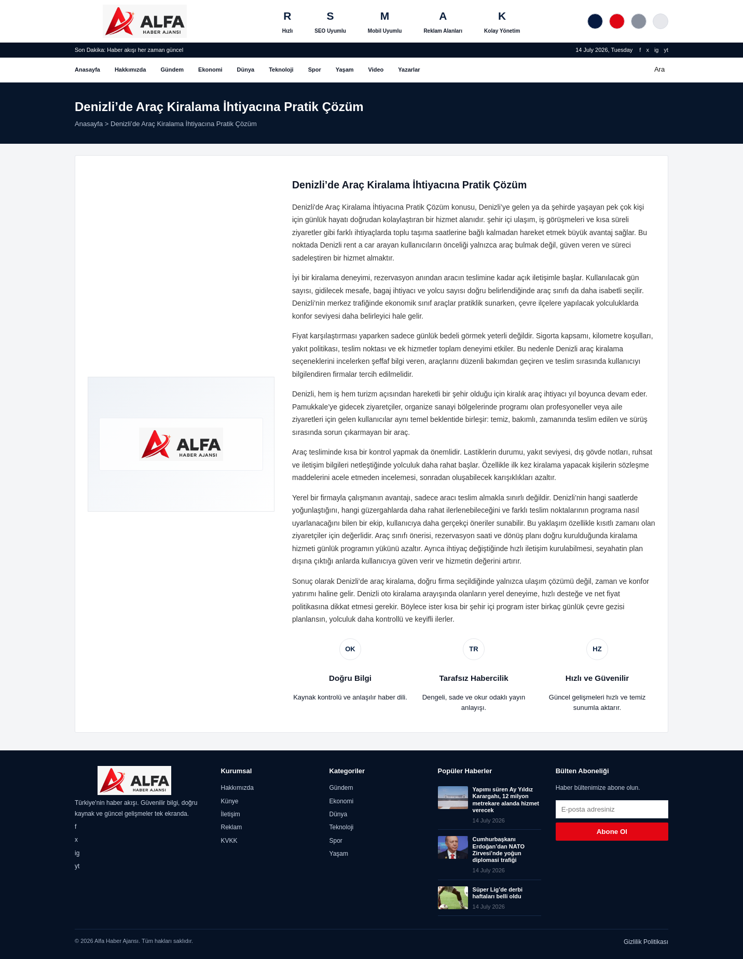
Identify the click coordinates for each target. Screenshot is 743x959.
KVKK (229, 840)
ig (656, 50)
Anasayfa (87, 69)
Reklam (231, 827)
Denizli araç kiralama (589, 349)
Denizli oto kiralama (388, 594)
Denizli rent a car (347, 245)
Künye (229, 801)
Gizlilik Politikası (646, 942)
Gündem (172, 69)
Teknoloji (281, 69)
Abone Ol (612, 831)
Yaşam (345, 69)
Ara (659, 69)
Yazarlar (409, 69)
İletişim (230, 814)
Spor (314, 69)
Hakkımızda (130, 69)
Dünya (246, 69)
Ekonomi (210, 69)
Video (376, 69)
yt (666, 50)
